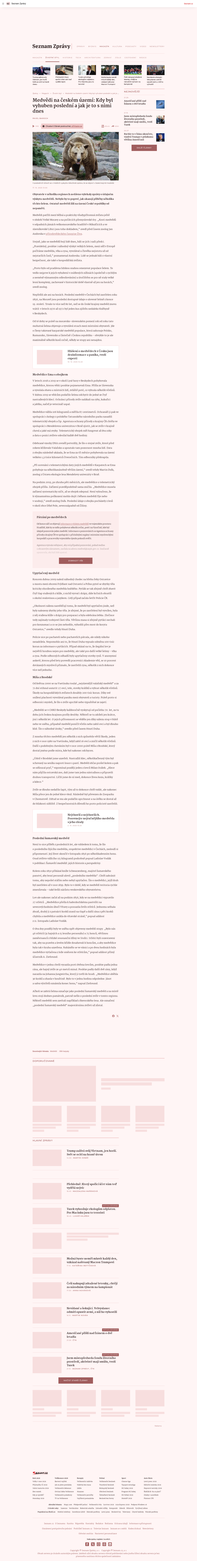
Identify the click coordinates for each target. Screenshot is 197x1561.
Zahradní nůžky (102, 1507)
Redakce (99, 1523)
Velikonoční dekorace (63, 1487)
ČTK (75, 1340)
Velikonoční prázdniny (63, 1494)
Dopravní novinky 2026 (153, 1487)
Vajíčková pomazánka (85, 1498)
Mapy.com (68, 1504)
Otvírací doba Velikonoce (64, 1491)
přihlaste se (77, 126)
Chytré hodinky (138, 1511)
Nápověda (79, 1523)
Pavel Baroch (40, 118)
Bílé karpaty (64, 1051)
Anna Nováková (82, 1290)
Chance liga (126, 1481)
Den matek (37, 1491)
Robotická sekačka (87, 1507)
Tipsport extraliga (128, 1484)
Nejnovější (132, 91)
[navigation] (3, 4)
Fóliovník (130, 1507)
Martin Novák (80, 1315)
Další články (144, 148)
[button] (41, 70)
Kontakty (90, 1523)
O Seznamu (60, 1523)
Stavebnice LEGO (78, 1511)
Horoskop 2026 (38, 1498)
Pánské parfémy (151, 1511)
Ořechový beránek (106, 1491)
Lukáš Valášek (81, 1216)
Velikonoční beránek (107, 1481)
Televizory (126, 1511)
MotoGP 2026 (127, 1498)
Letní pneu (105, 1511)
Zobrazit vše (75, 561)
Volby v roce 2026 (39, 1481)
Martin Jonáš (80, 1158)
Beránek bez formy (106, 1498)
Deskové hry (116, 1511)
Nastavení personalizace (106, 1533)
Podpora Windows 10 (139, 1504)
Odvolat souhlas (86, 1533)
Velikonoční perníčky (85, 1494)
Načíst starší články (76, 1380)
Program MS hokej (129, 1491)
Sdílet (115, 126)
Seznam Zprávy (80, 1368)
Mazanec (80, 1491)
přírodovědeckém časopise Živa (64, 234)
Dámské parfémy (93, 1511)
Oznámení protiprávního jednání (57, 1528)
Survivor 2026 (108, 1504)
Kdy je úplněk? (38, 1494)
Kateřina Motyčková (84, 1265)
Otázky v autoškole (151, 1494)
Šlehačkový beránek (107, 1494)
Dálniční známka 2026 (152, 1484)
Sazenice (64, 1507)
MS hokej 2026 (127, 1487)
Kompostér (113, 1507)
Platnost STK (149, 1498)
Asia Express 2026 (122, 1504)
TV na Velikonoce (61, 1498)
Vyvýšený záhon (141, 1507)
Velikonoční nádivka (85, 1481)
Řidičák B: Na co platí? (152, 1491)
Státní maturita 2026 (41, 1487)
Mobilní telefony (64, 1511)
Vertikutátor (73, 1507)
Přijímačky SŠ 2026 (40, 1484)
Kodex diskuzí (134, 1528)
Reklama (109, 1523)
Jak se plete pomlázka (63, 1484)
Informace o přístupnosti (140, 1523)
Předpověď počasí (80, 1504)
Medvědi (53, 1051)
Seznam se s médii (118, 1528)
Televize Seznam (101, 1528)
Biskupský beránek (106, 1487)
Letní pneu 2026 (150, 1481)
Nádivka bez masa (84, 1484)
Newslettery (147, 1528)
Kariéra (70, 1523)
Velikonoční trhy (95, 1504)
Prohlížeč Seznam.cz (83, 1528)
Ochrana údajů (121, 1523)
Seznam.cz (188, 4)
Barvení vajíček (61, 1481)
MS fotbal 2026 (127, 1494)
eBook (105, 126)
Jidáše (79, 1487)
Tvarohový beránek (106, 1484)
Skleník (122, 1507)
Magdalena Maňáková (85, 1191)
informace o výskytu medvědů (74, 523)
